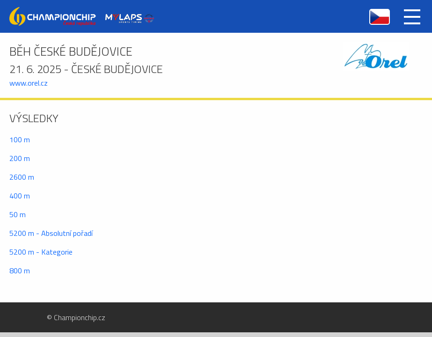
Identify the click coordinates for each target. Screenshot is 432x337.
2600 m (21, 177)
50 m (17, 214)
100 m (19, 139)
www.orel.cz (28, 82)
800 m (19, 270)
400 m (19, 195)
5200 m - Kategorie (41, 251)
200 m (19, 158)
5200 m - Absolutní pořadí (51, 233)
